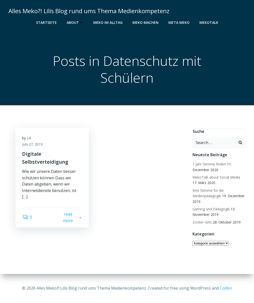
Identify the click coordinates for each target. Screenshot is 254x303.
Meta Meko (179, 22)
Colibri (226, 288)
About (75, 22)
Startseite (46, 22)
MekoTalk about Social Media (216, 177)
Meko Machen (145, 22)
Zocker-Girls (202, 222)
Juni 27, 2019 (33, 145)
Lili (30, 139)
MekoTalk (208, 22)
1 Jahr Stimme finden (209, 164)
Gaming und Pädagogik (210, 209)
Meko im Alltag (108, 22)
